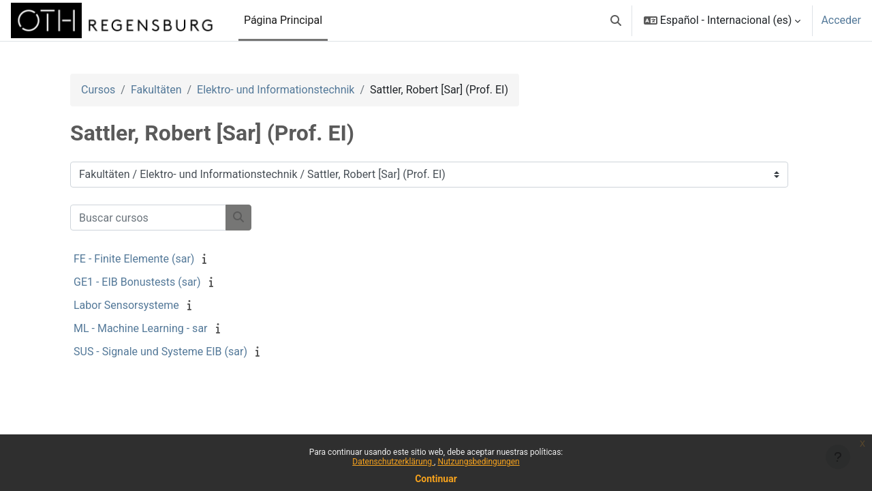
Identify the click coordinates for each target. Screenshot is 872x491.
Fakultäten (156, 89)
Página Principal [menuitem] (283, 20)
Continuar (436, 478)
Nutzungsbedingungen (478, 461)
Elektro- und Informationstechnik (275, 89)
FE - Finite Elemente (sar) (134, 258)
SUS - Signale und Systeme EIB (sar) (160, 351)
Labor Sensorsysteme (126, 305)
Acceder (841, 20)
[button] (616, 20)
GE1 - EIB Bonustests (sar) (137, 282)
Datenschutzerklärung (393, 461)
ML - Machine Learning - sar (141, 328)
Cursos (98, 89)
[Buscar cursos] (148, 217)
